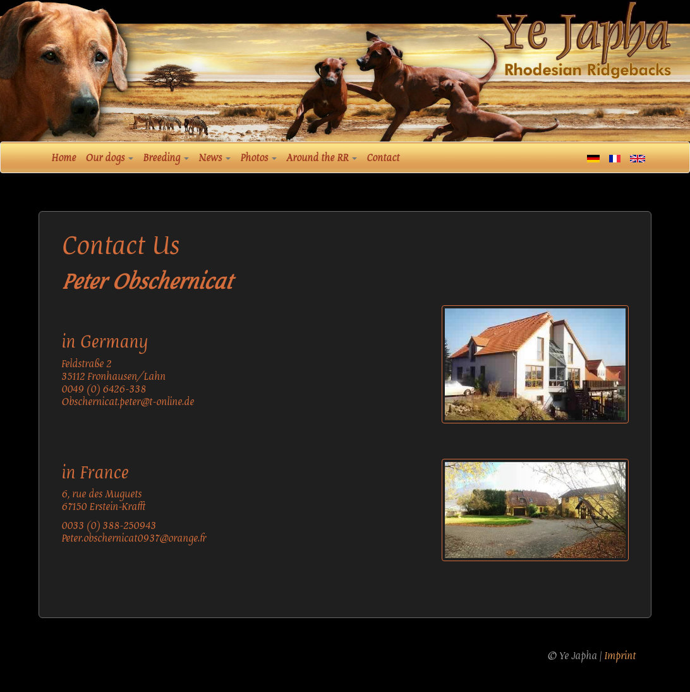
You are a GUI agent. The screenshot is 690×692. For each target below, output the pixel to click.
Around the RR (321, 158)
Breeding (166, 158)
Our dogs (109, 158)
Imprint (620, 656)
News (214, 158)
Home (63, 158)
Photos (258, 158)
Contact (382, 158)
